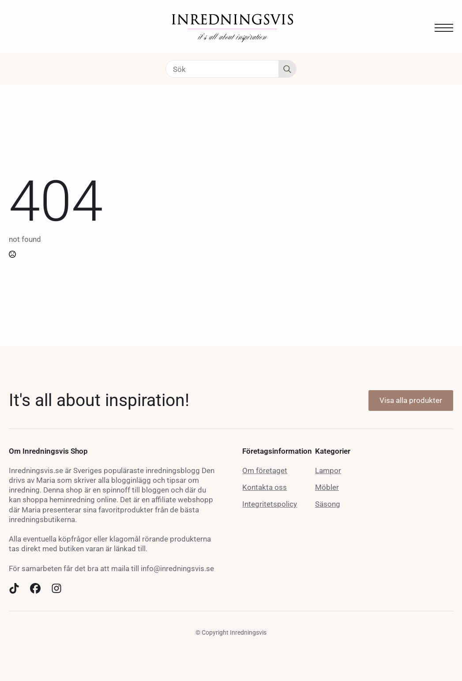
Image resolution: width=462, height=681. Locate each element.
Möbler (327, 487)
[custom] (14, 588)
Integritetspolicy (269, 504)
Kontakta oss (264, 487)
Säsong (327, 504)
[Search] (287, 69)
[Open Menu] (444, 28)
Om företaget (264, 470)
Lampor (328, 470)
